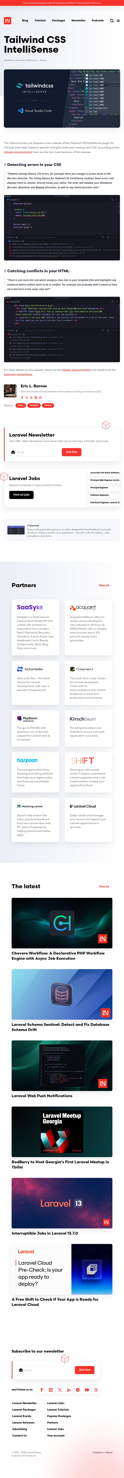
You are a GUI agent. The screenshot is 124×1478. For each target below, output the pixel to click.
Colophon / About (102, 1452)
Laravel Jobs (55, 1429)
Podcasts (98, 20)
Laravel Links (55, 1403)
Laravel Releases (23, 1423)
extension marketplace (18, 374)
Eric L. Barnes (40, 60)
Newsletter (78, 20)
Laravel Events (21, 1416)
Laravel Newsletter (24, 1403)
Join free (71, 452)
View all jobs (21, 495)
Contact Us (19, 1436)
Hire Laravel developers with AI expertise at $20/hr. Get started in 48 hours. (62, 2)
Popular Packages (59, 1416)
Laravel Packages (24, 1410)
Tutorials (40, 20)
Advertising (19, 1429)
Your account (55, 1436)
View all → (105, 585)
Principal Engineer (99, 488)
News (20, 405)
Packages (58, 20)
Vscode (48, 405)
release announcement (18, 152)
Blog (25, 20)
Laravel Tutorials (58, 1410)
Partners (24, 586)
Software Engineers (99, 495)
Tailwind (34, 405)
